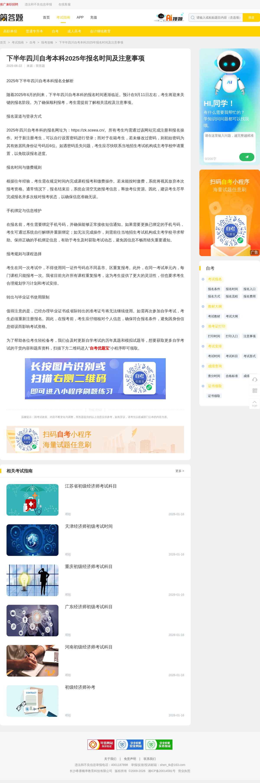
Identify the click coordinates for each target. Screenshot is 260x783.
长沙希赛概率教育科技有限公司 (91, 771)
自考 (55, 31)
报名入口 (250, 289)
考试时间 (214, 356)
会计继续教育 (100, 31)
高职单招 (10, 31)
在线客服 (64, 4)
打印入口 (232, 336)
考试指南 (63, 17)
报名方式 (214, 296)
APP (80, 17)
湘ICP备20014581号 (162, 771)
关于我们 (110, 759)
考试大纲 (232, 316)
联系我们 (150, 759)
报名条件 (214, 289)
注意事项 (250, 336)
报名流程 (232, 296)
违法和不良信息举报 (38, 4)
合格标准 (232, 376)
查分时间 (214, 376)
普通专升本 (34, 31)
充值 (93, 17)
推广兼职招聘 (9, 4)
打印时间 (214, 336)
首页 (46, 17)
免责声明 (130, 759)
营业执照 (184, 771)
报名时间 (232, 289)
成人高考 (74, 31)
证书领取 (214, 396)
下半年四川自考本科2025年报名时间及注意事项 (91, 42)
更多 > (180, 470)
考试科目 (232, 356)
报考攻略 (47, 42)
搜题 (251, 17)
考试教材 (214, 316)
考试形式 (250, 356)
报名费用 (250, 296)
